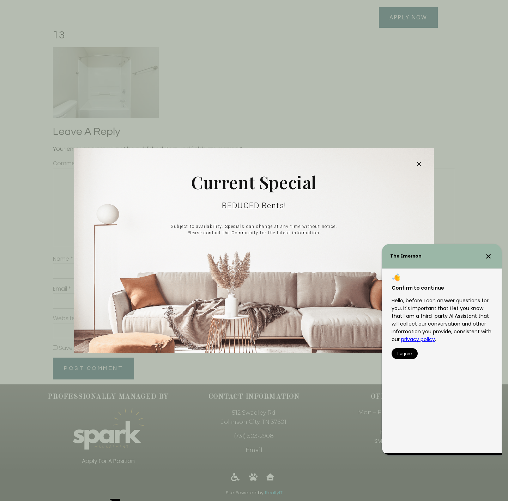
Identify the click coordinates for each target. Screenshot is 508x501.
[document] (254, 250)
